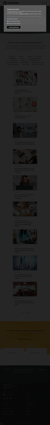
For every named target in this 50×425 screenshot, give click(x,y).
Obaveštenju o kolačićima (24, 13)
